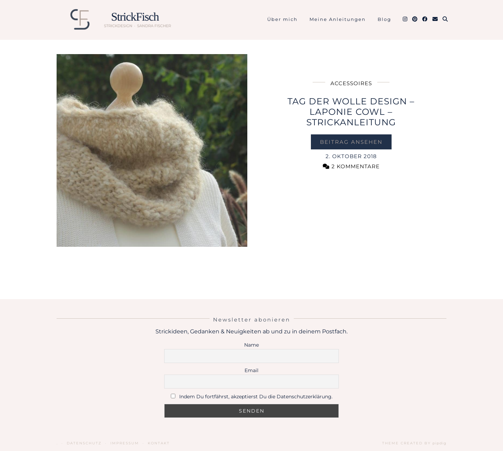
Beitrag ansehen (351, 142)
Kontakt (159, 443)
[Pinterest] (415, 19)
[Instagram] (405, 19)
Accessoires (351, 83)
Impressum (124, 443)
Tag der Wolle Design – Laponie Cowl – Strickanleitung (351, 111)
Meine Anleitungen (337, 19)
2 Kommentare (351, 166)
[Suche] (446, 19)
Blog (384, 19)
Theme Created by (414, 443)
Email (251, 370)
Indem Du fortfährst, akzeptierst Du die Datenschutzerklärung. (256, 396)
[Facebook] (425, 19)
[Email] (435, 19)
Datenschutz (84, 443)
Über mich (282, 19)
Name (251, 345)
